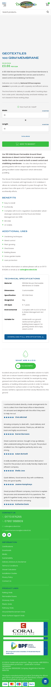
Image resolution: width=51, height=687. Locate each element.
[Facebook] (4, 535)
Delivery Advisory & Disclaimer (14, 562)
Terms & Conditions (10, 565)
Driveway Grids (8, 600)
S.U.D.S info (24, 366)
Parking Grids (7, 592)
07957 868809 (14, 521)
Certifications (7, 546)
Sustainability (7, 558)
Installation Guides (9, 573)
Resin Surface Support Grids (13, 615)
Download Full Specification (25, 337)
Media (4, 554)
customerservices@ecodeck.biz (17, 530)
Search (47, 12)
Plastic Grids (7, 604)
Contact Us (6, 581)
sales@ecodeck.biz (28, 269)
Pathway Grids (8, 608)
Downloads (6, 550)
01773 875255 (13, 516)
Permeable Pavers (9, 596)
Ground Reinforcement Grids (13, 612)
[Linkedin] (9, 535)
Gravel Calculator (9, 569)
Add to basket (27, 144)
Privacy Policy (7, 577)
